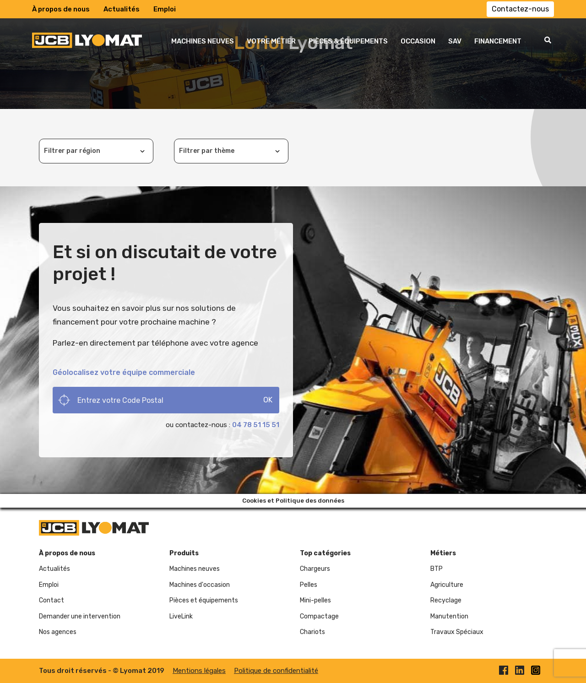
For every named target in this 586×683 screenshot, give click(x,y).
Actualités (121, 9)
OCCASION (418, 41)
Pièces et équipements (203, 600)
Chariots (312, 632)
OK (267, 400)
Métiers (443, 553)
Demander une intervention (79, 616)
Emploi (164, 9)
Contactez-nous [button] (520, 9)
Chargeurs (315, 569)
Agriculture (446, 585)
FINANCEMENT (497, 41)
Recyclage (445, 600)
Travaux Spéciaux (456, 632)
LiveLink (181, 616)
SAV (454, 41)
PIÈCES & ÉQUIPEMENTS (348, 41)
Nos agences (57, 632)
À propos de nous (61, 9)
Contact (51, 600)
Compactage (319, 616)
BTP (436, 569)
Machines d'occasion (199, 585)
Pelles (308, 585)
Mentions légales (199, 671)
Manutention (449, 616)
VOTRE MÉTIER (271, 41)
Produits (184, 553)
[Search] (166, 400)
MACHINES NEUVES (202, 41)
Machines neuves (194, 569)
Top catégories (325, 553)
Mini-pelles (315, 600)
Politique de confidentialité (276, 671)
